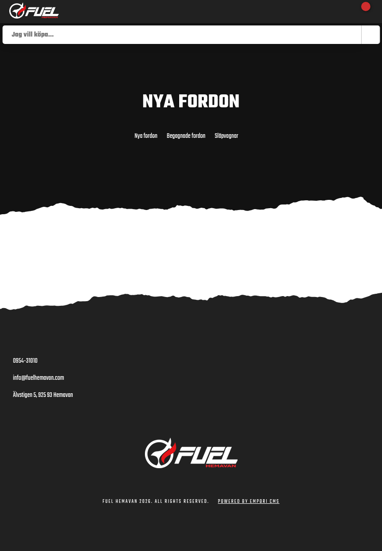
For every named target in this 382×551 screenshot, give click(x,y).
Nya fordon (145, 136)
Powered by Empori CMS (249, 502)
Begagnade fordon (186, 136)
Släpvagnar (226, 136)
